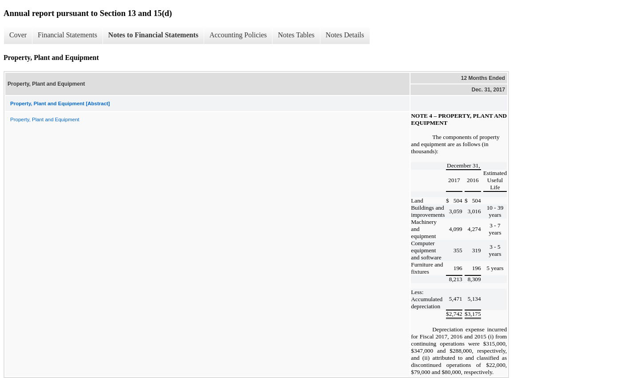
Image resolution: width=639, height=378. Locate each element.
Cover (18, 35)
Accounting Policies (238, 35)
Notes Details (345, 35)
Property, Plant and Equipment (44, 119)
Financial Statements (67, 35)
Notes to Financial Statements (153, 35)
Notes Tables (296, 35)
